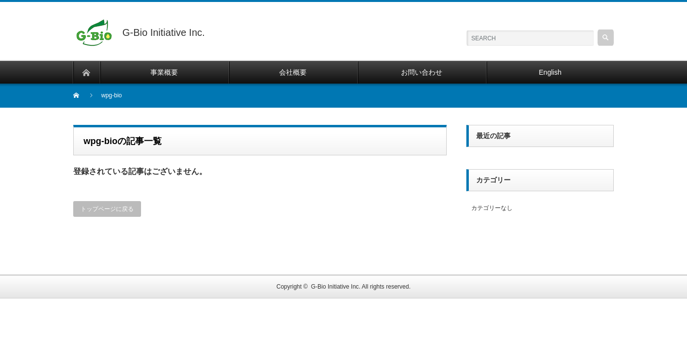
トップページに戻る (107, 209)
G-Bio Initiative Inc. (336, 286)
